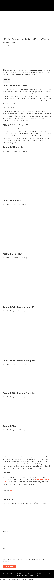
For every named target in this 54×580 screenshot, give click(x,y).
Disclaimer (38, 575)
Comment (6, 507)
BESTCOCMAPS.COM (19, 573)
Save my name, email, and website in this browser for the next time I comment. (24, 560)
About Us (41, 573)
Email (5, 540)
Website (5, 548)
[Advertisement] (27, 27)
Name (5, 531)
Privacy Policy (19, 575)
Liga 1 (10, 490)
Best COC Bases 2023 (27, 3)
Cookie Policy (29, 575)
